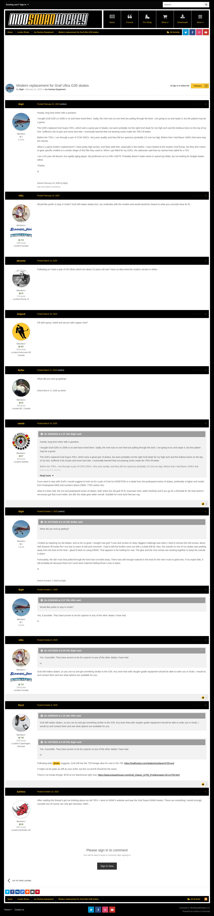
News (112, 22)
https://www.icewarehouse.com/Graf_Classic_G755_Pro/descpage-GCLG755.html (138, 775)
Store (165, 22)
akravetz (21, 260)
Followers (198, 86)
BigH (21, 89)
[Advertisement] (63, 58)
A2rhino (21, 791)
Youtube (206, 32)
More (200, 22)
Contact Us (19, 910)
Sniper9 (21, 314)
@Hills (56, 763)
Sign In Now (107, 866)
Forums (129, 22)
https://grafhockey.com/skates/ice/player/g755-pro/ (149, 763)
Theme (8, 910)
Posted (48, 104)
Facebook (192, 32)
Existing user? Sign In (17, 4)
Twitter (186, 32)
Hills (21, 195)
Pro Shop (147, 22)
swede (21, 423)
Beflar (21, 370)
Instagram (199, 32)
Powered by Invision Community (196, 911)
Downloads (182, 22)
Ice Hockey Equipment (55, 89)
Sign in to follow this (180, 86)
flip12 (21, 705)
